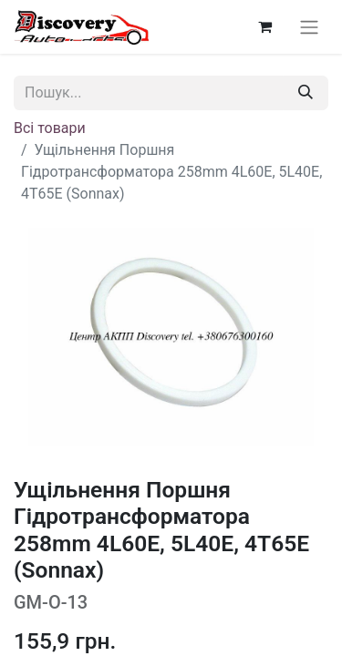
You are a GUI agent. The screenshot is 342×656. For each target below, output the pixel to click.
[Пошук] (305, 93)
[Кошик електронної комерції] (264, 26)
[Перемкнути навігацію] (309, 26)
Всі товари (50, 128)
